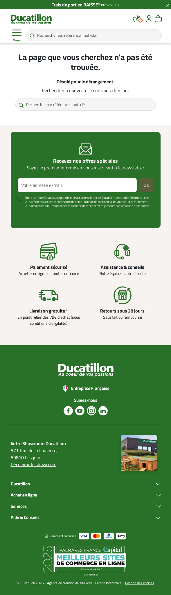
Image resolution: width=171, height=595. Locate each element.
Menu (16, 35)
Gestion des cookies (139, 583)
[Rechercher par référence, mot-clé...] (94, 35)
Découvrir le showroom (33, 464)
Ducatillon (20, 484)
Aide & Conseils (25, 517)
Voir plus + (26, 214)
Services (19, 506)
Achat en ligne (24, 495)
